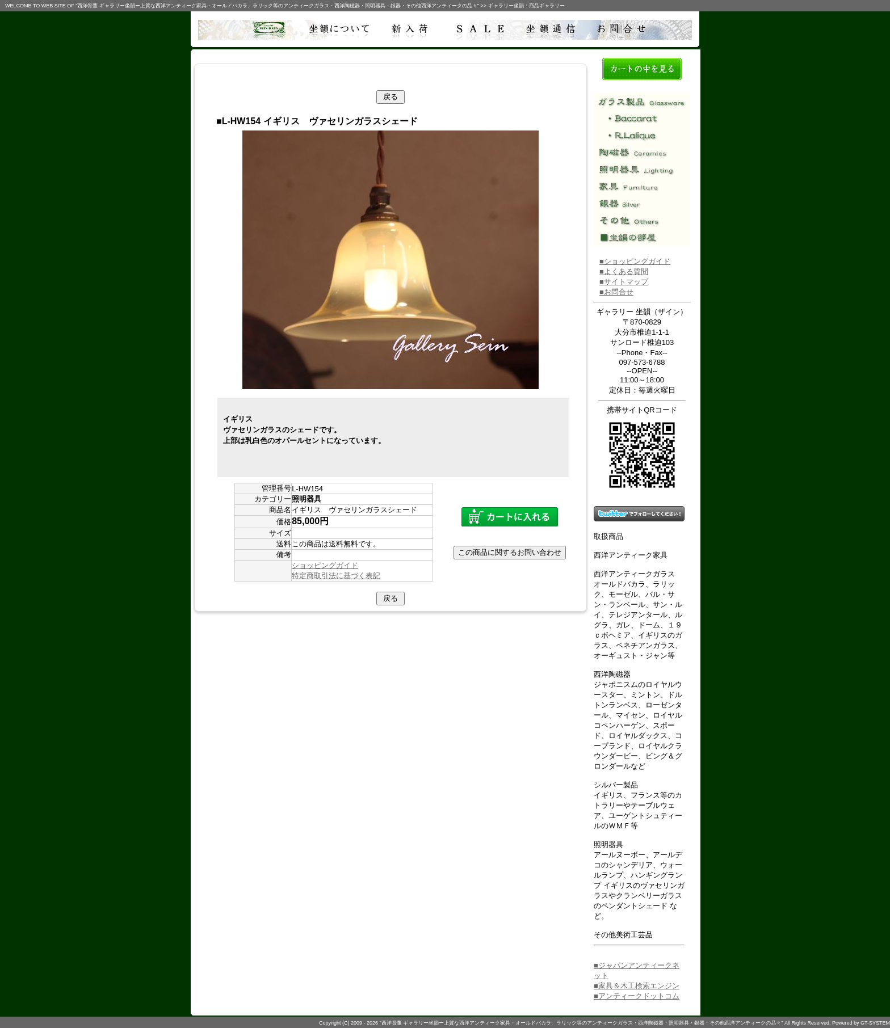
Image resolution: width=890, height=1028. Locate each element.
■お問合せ (616, 292)
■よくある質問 (623, 271)
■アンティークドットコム (636, 996)
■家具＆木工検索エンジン (636, 985)
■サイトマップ (623, 281)
